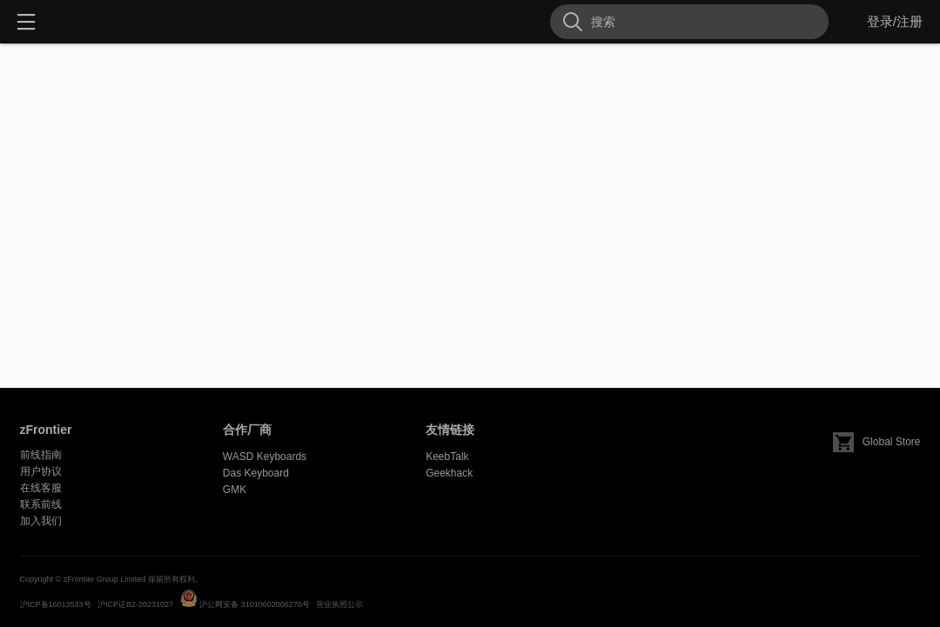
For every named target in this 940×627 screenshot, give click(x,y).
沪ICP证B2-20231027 (135, 604)
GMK (234, 490)
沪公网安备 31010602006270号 (254, 604)
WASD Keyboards (264, 456)
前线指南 (41, 455)
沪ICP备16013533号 (55, 604)
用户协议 (41, 471)
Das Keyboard (256, 473)
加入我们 (41, 521)
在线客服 (41, 488)
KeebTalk (447, 456)
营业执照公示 (339, 604)
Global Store (876, 442)
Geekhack (449, 473)
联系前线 (41, 504)
